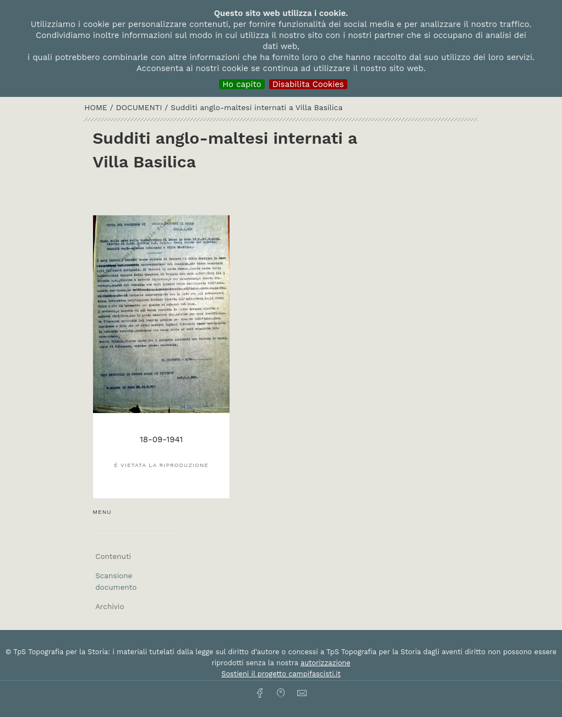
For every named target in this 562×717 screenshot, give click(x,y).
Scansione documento (116, 581)
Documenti (140, 107)
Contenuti (113, 556)
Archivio (109, 606)
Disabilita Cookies (308, 84)
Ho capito (241, 84)
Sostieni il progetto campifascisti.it (280, 674)
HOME (97, 107)
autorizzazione (326, 663)
